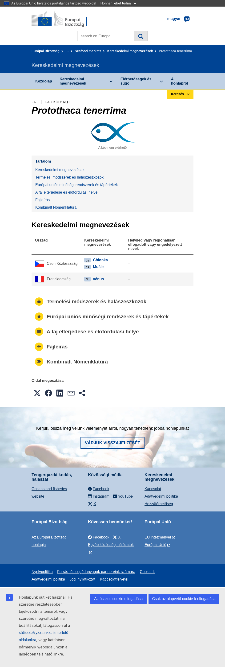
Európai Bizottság (46, 51)
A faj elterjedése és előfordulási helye (66, 192)
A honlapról (179, 81)
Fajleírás (42, 200)
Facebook (98, 537)
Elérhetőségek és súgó (136, 81)
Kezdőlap (43, 81)
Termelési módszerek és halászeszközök (69, 177)
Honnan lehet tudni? (118, 3)
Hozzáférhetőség (159, 504)
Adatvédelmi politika (161, 496)
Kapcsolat (153, 489)
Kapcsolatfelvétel (114, 579)
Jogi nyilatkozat (82, 579)
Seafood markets (88, 51)
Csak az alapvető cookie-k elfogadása (184, 599)
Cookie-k (147, 572)
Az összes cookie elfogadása (118, 599)
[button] (37, 393)
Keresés (140, 36)
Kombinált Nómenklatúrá (55, 207)
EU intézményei (158, 537)
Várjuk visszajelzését (112, 443)
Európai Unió (155, 545)
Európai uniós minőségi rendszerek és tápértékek (76, 185)
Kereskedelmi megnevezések (130, 51)
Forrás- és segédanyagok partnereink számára (96, 572)
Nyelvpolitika (42, 572)
